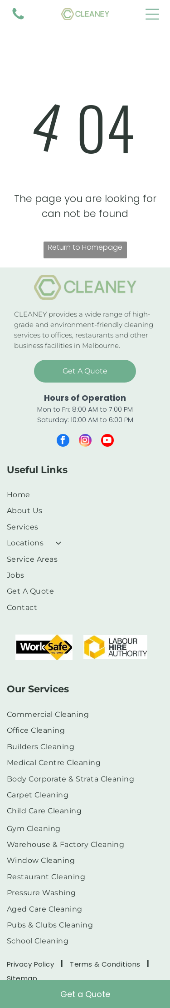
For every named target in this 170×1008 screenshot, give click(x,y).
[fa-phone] (18, 19)
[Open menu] (152, 14)
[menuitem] (81, 495)
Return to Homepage (85, 247)
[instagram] (85, 441)
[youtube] (107, 441)
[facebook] (63, 441)
